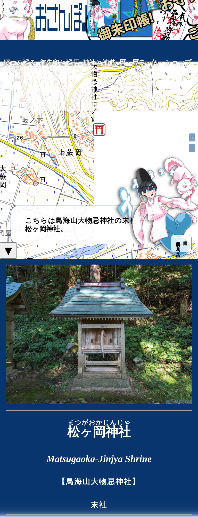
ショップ (178, 62)
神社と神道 (99, 62)
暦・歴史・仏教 (138, 65)
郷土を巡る (19, 62)
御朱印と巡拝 (59, 62)
